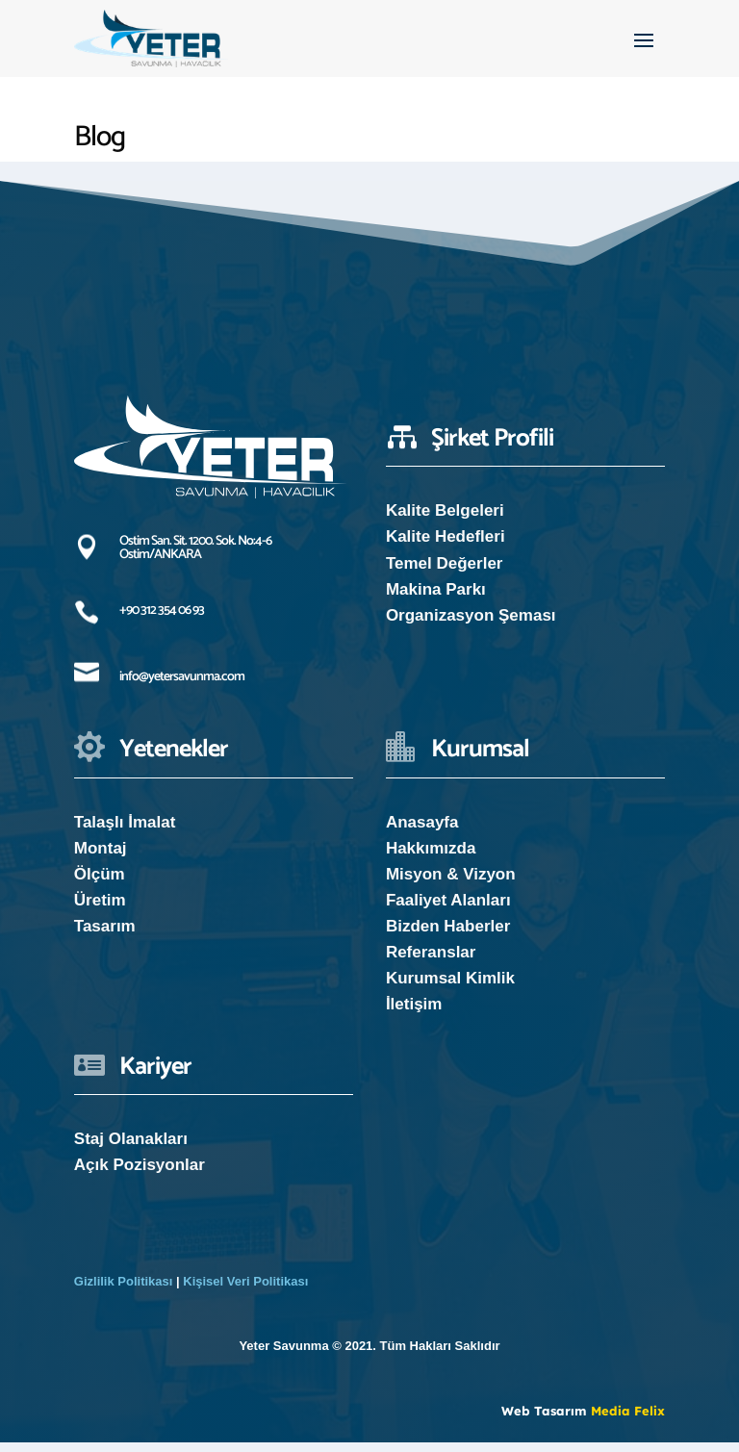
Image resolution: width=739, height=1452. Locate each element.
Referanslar (431, 962)
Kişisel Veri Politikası (245, 1291)
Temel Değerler (444, 573)
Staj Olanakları (131, 1148)
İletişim (414, 1014)
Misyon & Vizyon (451, 884)
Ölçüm (99, 884)
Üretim (100, 910)
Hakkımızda (431, 858)
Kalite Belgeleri (445, 520)
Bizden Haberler (448, 936)
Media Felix (628, 1420)
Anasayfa (422, 832)
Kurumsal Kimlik (450, 988)
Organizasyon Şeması (471, 625)
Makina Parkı (436, 599)
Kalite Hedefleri (445, 546)
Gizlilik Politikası (123, 1291)
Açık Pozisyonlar (139, 1174)
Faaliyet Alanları (448, 910)
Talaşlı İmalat (125, 832)
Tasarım (105, 936)
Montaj (100, 858)
